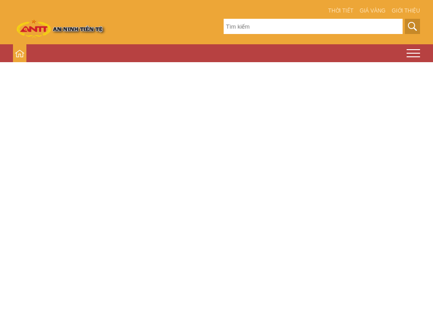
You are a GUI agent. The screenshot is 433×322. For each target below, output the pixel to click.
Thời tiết (340, 11)
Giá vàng (373, 11)
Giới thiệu (406, 11)
